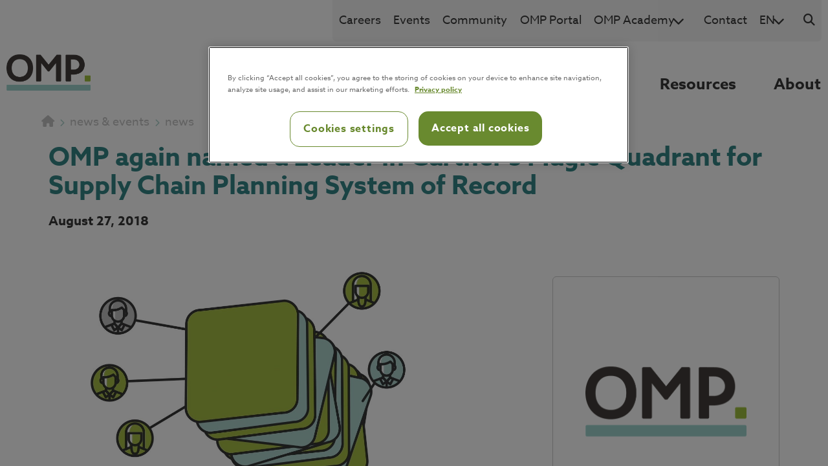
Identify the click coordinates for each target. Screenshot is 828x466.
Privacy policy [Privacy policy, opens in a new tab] (438, 89)
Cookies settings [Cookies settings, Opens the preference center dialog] (349, 129)
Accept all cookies (480, 128)
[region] (418, 105)
